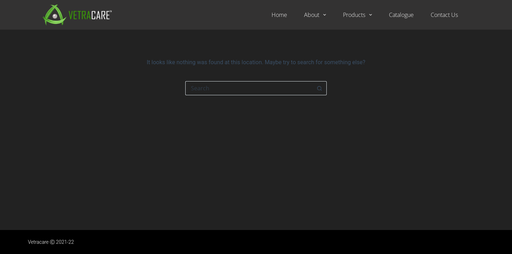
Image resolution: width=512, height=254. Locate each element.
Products (359, 15)
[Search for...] (249, 88)
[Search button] (320, 88)
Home (279, 15)
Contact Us (444, 15)
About (316, 15)
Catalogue (401, 15)
